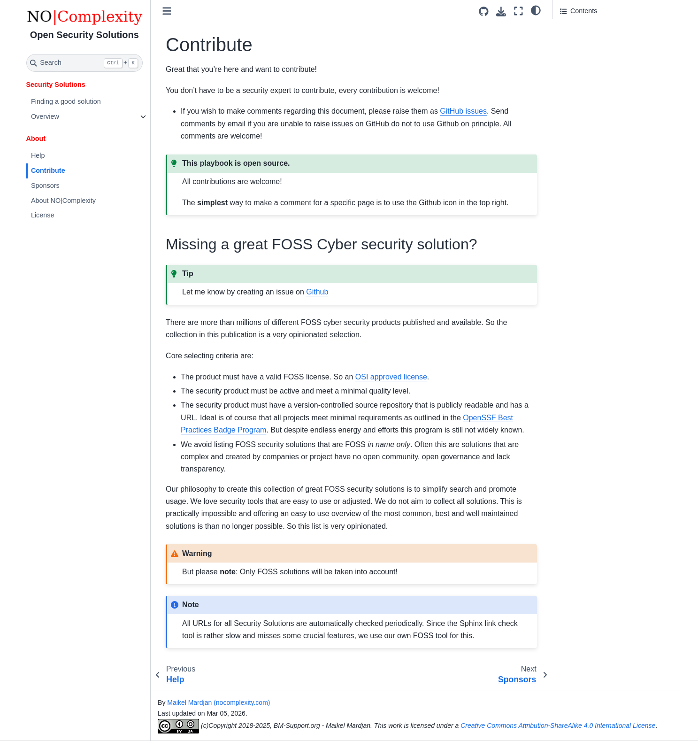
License (42, 215)
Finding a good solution (66, 101)
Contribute (48, 170)
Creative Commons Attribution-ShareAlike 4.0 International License (557, 725)
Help (38, 155)
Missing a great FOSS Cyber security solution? (605, 34)
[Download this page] (501, 11)
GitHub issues (463, 111)
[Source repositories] (483, 11)
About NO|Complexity (63, 200)
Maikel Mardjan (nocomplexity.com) (218, 702)
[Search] (84, 63)
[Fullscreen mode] (518, 11)
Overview (45, 116)
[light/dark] (536, 10)
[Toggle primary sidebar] (167, 11)
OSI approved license (391, 377)
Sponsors (45, 185)
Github (317, 292)
